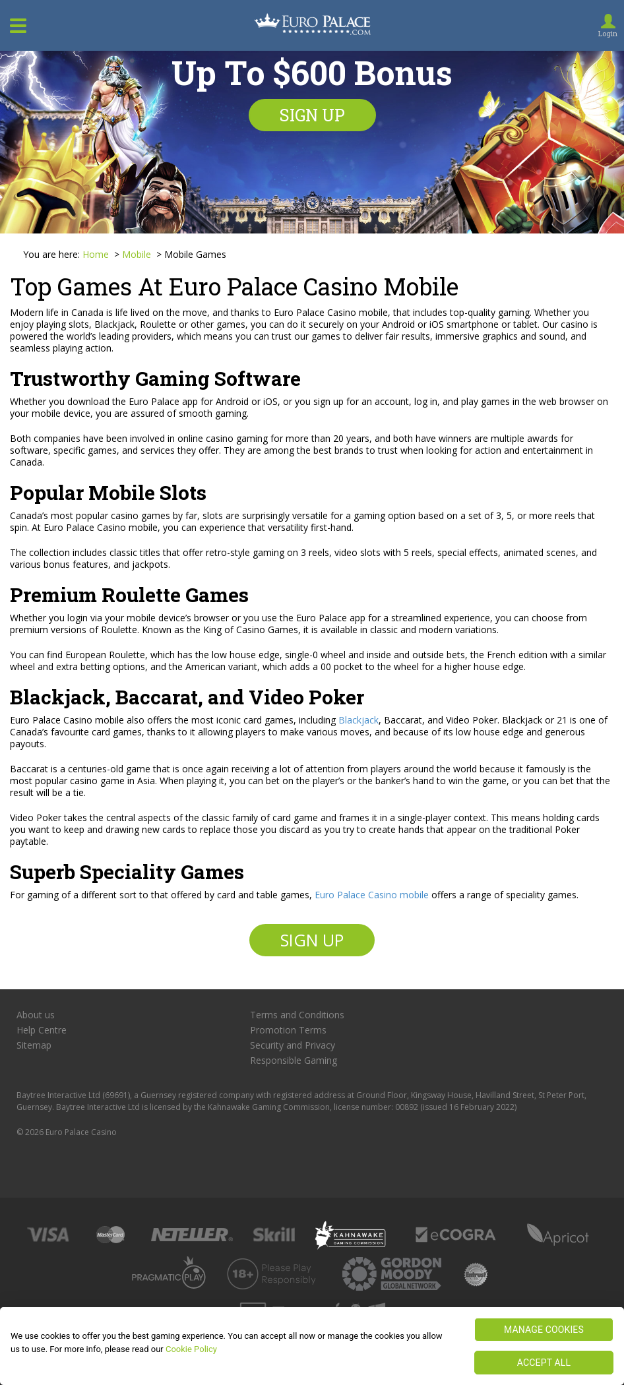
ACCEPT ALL (544, 1362)
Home (95, 254)
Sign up (312, 115)
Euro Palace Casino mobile (372, 894)
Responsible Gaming (293, 1060)
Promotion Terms (288, 1030)
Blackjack (358, 720)
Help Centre (41, 1030)
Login (607, 33)
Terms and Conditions (297, 1015)
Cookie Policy (191, 1349)
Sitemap (33, 1045)
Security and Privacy (292, 1045)
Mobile (138, 254)
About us (35, 1015)
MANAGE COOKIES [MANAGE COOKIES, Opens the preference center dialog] (544, 1329)
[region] (312, 1346)
